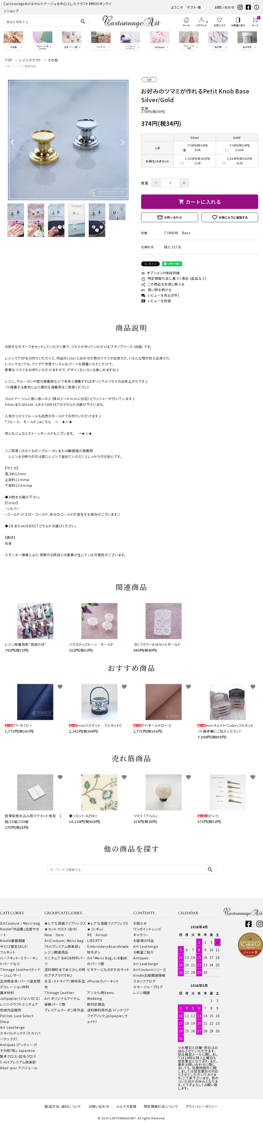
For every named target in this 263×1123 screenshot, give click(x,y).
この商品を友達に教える (163, 284)
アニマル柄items (100, 992)
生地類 (5, 981)
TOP (8, 66)
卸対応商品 (96, 1004)
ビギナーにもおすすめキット (108, 969)
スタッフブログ (144, 981)
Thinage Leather (59, 992)
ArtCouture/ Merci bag (64, 940)
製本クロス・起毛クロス (18, 1056)
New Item (54, 934)
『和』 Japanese (22, 1050)
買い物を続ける (156, 289)
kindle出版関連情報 (149, 975)
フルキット (7, 952)
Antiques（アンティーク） (19, 1044)
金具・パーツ (20, 981)
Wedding (94, 998)
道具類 (35, 981)
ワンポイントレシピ (147, 929)
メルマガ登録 (126, 1106)
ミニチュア (30, 1004)
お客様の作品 (143, 940)
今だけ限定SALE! (14, 946)
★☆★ (67, 421)
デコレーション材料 (14, 986)
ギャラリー (141, 934)
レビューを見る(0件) (160, 295)
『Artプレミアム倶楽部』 (62, 946)
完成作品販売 (10, 1010)
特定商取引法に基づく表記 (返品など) (174, 278)
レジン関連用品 (26, 66)
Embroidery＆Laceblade (108, 946)
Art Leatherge (12, 1027)
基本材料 (7, 992)
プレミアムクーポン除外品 (64, 1010)
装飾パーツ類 (54, 1004)
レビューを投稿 (156, 300)
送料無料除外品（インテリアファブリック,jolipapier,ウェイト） (108, 1016)
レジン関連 (141, 992)
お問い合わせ (224, 7)
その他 (5, 1050)
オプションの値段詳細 (160, 272)
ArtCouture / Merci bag (20, 923)
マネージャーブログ (148, 986)
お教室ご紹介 (143, 952)
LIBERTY (94, 940)
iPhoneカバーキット (103, 981)
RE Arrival (97, 934)
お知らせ (139, 923)
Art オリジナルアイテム (62, 998)
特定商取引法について (161, 1106)
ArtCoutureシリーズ (149, 969)
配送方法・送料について (63, 1106)
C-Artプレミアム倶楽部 (18, 1062)
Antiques (141, 958)
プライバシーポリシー (202, 1106)
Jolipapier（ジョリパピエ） (20, 998)
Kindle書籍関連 (12, 940)
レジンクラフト (11, 1004)
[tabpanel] (68, 140)
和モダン (93, 952)
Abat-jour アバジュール (19, 1067)
